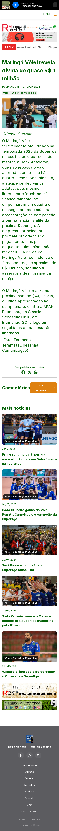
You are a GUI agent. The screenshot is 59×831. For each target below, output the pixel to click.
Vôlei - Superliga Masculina (19, 92)
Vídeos (29, 778)
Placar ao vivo (29, 811)
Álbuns (29, 771)
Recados (29, 785)
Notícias (29, 791)
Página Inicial (29, 765)
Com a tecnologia (29, 825)
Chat (29, 804)
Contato (29, 798)
